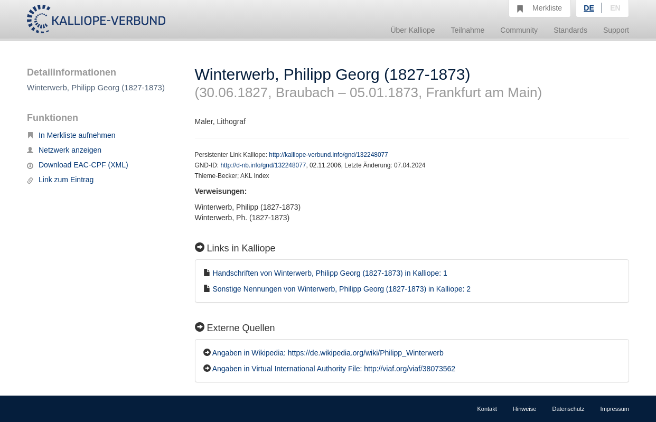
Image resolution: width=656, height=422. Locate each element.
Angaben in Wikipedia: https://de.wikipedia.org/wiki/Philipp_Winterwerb (328, 353)
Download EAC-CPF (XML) (77, 165)
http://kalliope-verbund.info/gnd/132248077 (328, 154)
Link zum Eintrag (60, 179)
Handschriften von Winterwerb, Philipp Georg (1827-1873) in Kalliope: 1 (329, 273)
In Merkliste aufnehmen (71, 135)
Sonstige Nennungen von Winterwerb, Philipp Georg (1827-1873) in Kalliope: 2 (341, 289)
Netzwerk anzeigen (64, 150)
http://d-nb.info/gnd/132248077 (263, 165)
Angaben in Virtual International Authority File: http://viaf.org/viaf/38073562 (333, 368)
